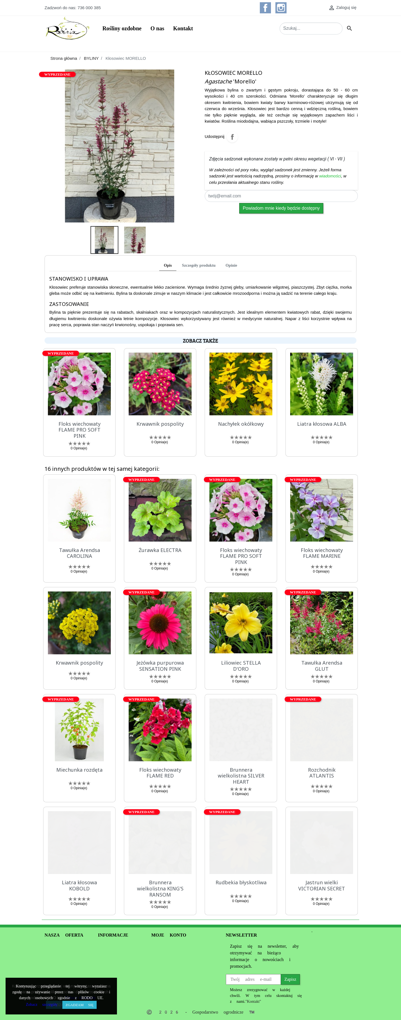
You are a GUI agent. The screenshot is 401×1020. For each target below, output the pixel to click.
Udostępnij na (232, 136)
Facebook (265, 7)
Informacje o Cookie (111, 976)
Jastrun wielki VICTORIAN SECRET (321, 885)
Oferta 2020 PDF (64, 967)
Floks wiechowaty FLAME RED (160, 772)
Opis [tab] (168, 265)
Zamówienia (162, 952)
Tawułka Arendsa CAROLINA (79, 553)
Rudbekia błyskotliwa (241, 882)
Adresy (157, 966)
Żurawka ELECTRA (160, 550)
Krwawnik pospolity (160, 423)
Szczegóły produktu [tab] (199, 265)
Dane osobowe (166, 946)
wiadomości (330, 176)
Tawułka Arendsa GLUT (321, 665)
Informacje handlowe (66, 946)
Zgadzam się (79, 1005)
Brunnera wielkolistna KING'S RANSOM (160, 888)
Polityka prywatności (119, 959)
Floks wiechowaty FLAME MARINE (322, 553)
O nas (105, 946)
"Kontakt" (253, 1001)
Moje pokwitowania (171, 959)
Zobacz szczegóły (42, 1004)
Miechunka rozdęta (79, 769)
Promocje (53, 952)
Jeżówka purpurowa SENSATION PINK (160, 665)
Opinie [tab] (231, 265)
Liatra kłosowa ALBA (321, 423)
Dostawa (106, 986)
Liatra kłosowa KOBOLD (79, 885)
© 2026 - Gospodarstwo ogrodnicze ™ (200, 1012)
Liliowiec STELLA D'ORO (241, 665)
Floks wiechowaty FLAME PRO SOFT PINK (79, 429)
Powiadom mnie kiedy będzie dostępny (281, 208)
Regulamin (108, 952)
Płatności (106, 966)
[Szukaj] (311, 28)
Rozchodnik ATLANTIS (322, 772)
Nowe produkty (61, 959)
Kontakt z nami (116, 993)
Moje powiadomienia (172, 973)
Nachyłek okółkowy (241, 423)
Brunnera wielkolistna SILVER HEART (241, 775)
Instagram (281, 7)
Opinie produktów (65, 975)
